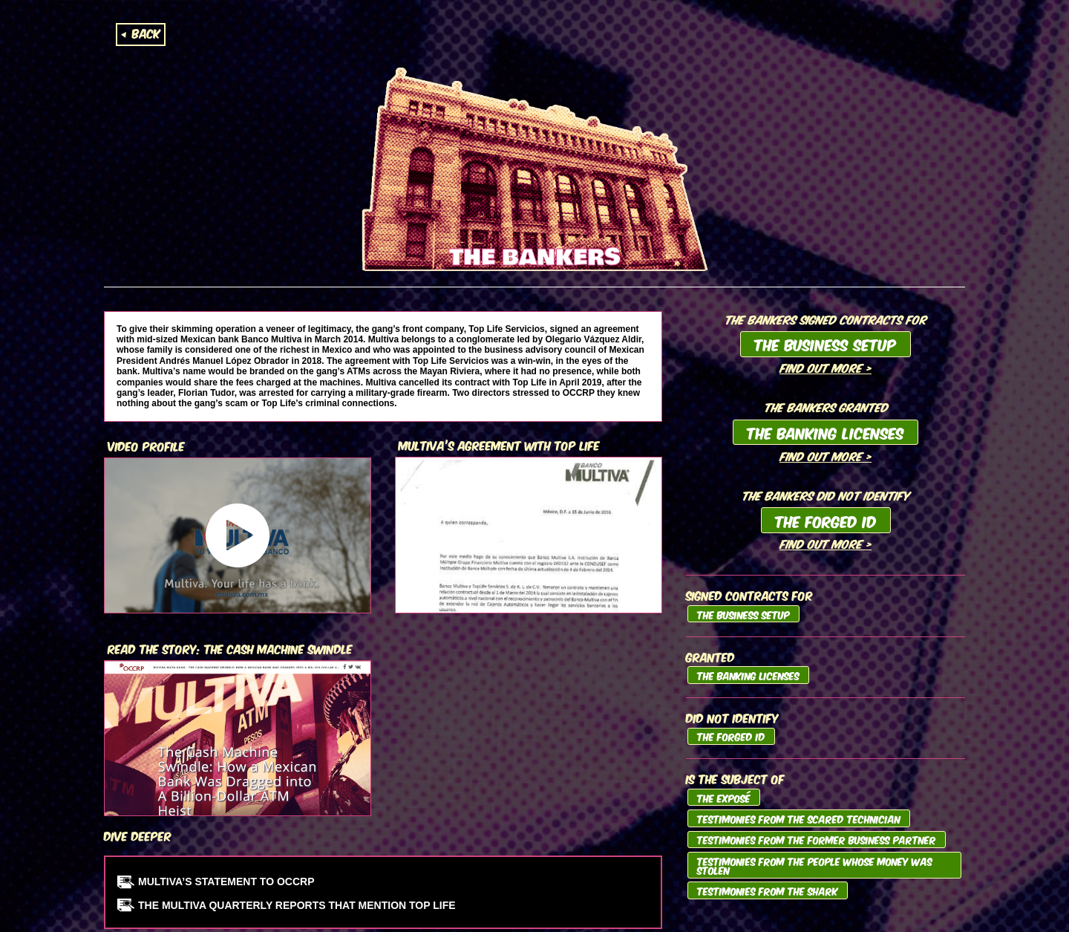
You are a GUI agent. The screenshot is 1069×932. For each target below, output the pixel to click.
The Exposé (724, 797)
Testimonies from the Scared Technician (798, 818)
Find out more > (825, 367)
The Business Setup (825, 344)
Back (146, 33)
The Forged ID (826, 520)
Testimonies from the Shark (767, 890)
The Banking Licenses (825, 432)
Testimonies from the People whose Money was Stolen (814, 865)
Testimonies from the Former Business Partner (816, 839)
